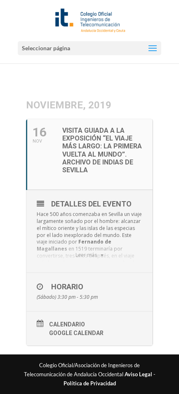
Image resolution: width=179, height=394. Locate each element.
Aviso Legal (138, 374)
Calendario (67, 324)
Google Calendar (76, 333)
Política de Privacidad (90, 383)
